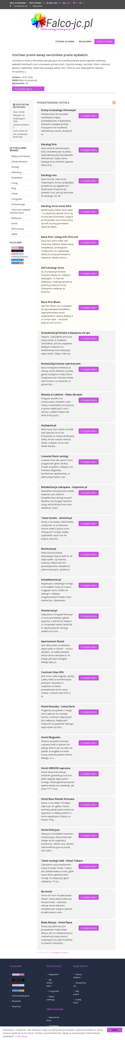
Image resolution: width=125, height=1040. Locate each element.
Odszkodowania (19, 161)
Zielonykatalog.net (20, 995)
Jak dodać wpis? (49, 982)
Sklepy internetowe (20, 156)
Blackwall (16, 1001)
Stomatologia (18, 204)
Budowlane (16, 177)
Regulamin (85, 41)
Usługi (14, 182)
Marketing (16, 172)
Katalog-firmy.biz (19, 256)
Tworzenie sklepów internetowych (20, 211)
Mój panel (36, 6)
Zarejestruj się (20, 6)
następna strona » (60, 952)
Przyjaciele (54, 991)
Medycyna (16, 218)
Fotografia (16, 198)
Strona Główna (64, 41)
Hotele (14, 193)
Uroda (14, 223)
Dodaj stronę (104, 41)
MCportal (16, 1006)
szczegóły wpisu (89, 115)
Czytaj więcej (21, 1036)
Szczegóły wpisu (23, 88)
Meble (14, 234)
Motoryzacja (17, 228)
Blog (13, 188)
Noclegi (15, 166)
